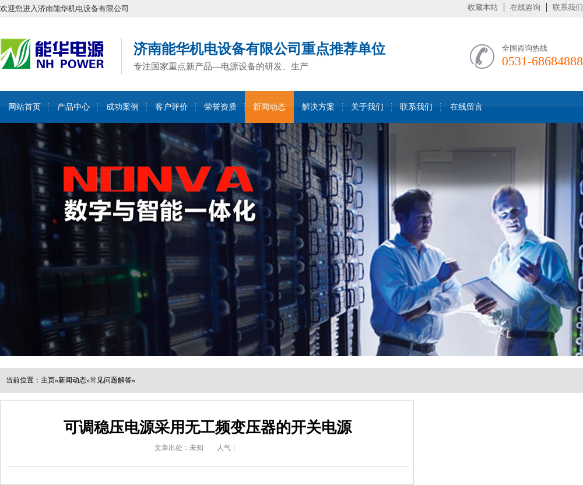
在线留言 (466, 107)
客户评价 (171, 107)
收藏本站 (483, 7)
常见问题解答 (111, 380)
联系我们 (568, 7)
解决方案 (318, 107)
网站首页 (24, 107)
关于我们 (367, 107)
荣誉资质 (220, 107)
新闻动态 (269, 107)
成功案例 (122, 107)
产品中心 (73, 107)
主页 (48, 380)
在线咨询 (525, 7)
